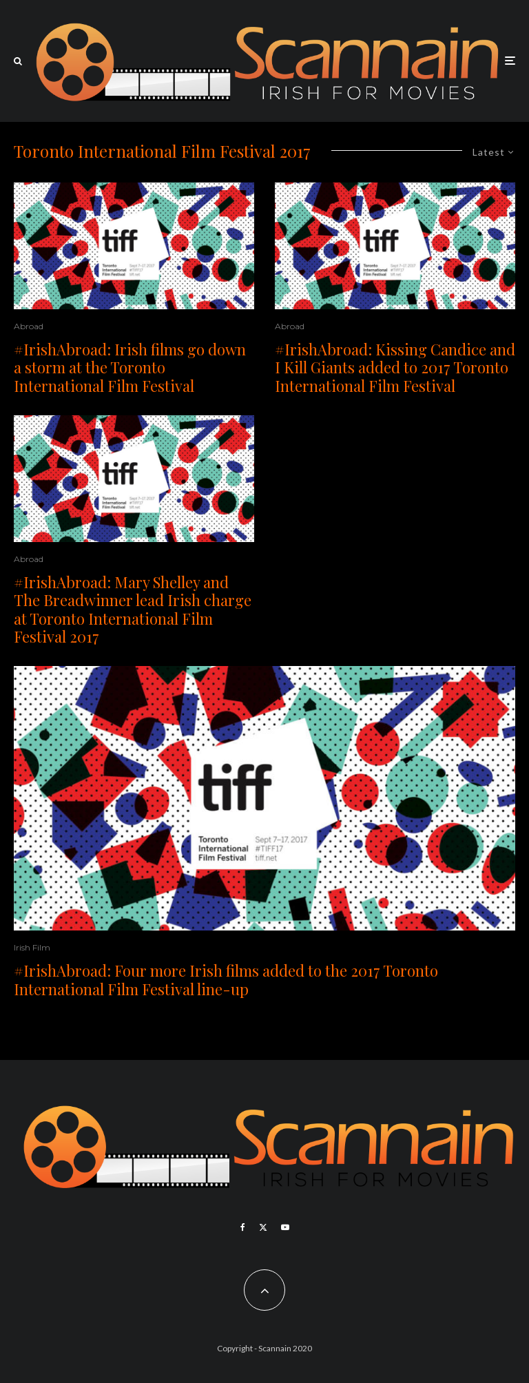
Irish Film (32, 947)
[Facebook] (243, 1227)
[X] (263, 1227)
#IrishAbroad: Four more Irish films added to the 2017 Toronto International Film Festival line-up (226, 979)
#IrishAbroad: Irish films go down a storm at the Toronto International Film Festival (130, 367)
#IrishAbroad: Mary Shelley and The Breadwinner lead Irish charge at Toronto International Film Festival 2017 (132, 609)
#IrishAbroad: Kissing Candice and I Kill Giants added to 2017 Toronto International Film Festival (395, 367)
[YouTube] (285, 1227)
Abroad (28, 326)
